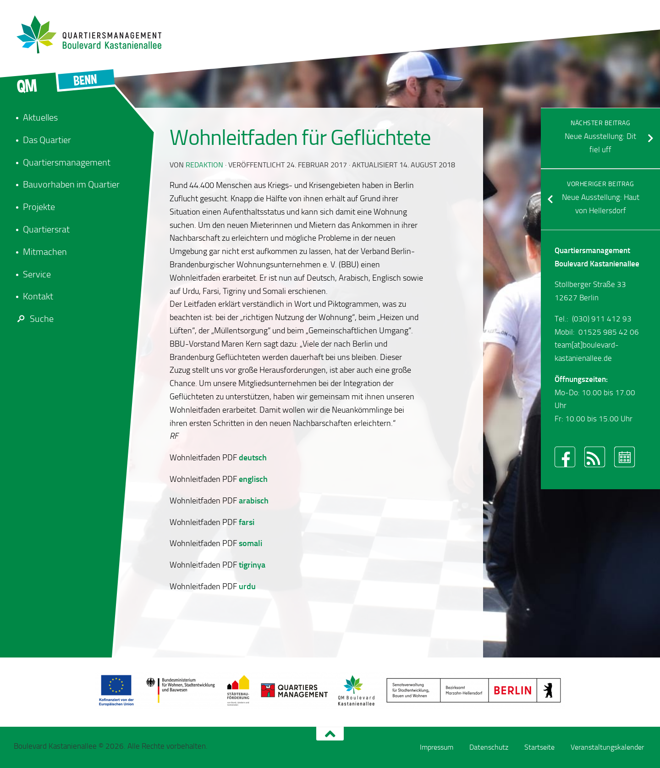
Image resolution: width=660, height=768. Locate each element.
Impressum (436, 747)
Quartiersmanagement (66, 162)
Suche (34, 318)
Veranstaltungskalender (607, 747)
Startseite (539, 747)
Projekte (39, 206)
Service (37, 274)
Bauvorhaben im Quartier (71, 184)
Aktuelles (40, 117)
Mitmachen (45, 251)
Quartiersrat (46, 229)
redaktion (204, 164)
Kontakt (38, 296)
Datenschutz (488, 747)
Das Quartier (47, 139)
